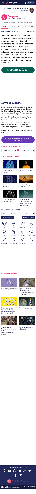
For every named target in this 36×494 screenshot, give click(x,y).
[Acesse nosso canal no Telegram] (19, 471)
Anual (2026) (29, 26)
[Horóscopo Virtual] (10, 2)
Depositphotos (17, 487)
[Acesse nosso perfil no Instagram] (4, 471)
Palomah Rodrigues (22, 12)
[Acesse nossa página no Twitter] (29, 471)
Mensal (20, 26)
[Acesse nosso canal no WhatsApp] (14, 471)
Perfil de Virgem (9, 22)
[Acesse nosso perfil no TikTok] (24, 471)
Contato (26, 486)
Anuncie (32, 486)
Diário (4, 26)
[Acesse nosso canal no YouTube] (9, 471)
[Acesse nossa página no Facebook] (15, 475)
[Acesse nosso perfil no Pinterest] (20, 475)
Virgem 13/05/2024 (28, 217)
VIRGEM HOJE (30, 31)
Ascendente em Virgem (24, 22)
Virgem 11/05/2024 (7, 217)
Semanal (12, 26)
